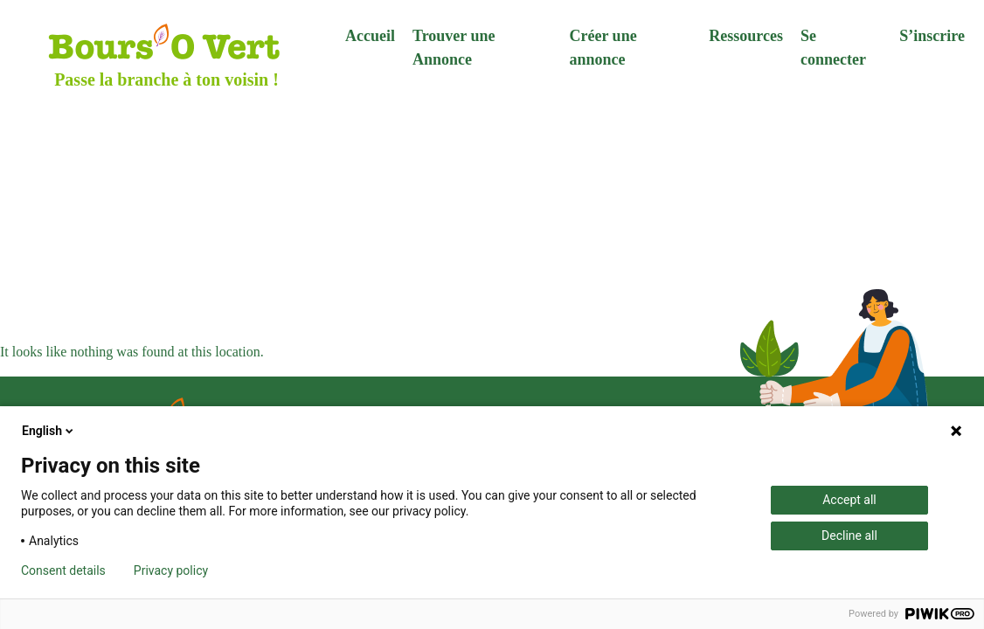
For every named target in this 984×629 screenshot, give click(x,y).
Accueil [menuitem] (370, 36)
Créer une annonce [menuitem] (602, 47)
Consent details (63, 570)
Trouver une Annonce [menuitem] (453, 47)
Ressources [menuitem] (746, 36)
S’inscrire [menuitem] (932, 36)
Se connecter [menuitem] (833, 47)
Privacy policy (171, 570)
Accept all (849, 500)
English (49, 431)
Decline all (849, 536)
